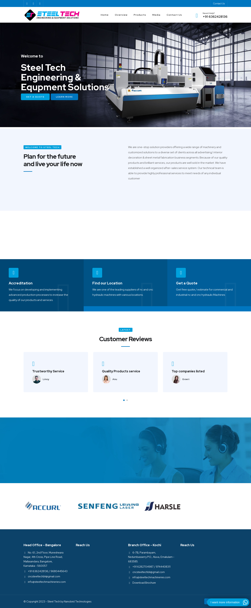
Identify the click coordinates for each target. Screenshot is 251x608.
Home (105, 14)
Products (140, 14)
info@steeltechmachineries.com (47, 582)
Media (156, 14)
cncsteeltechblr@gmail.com (44, 576)
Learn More (64, 96)
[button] (124, 400)
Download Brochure (144, 582)
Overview (121, 14)
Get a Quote (35, 96)
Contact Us (219, 3)
